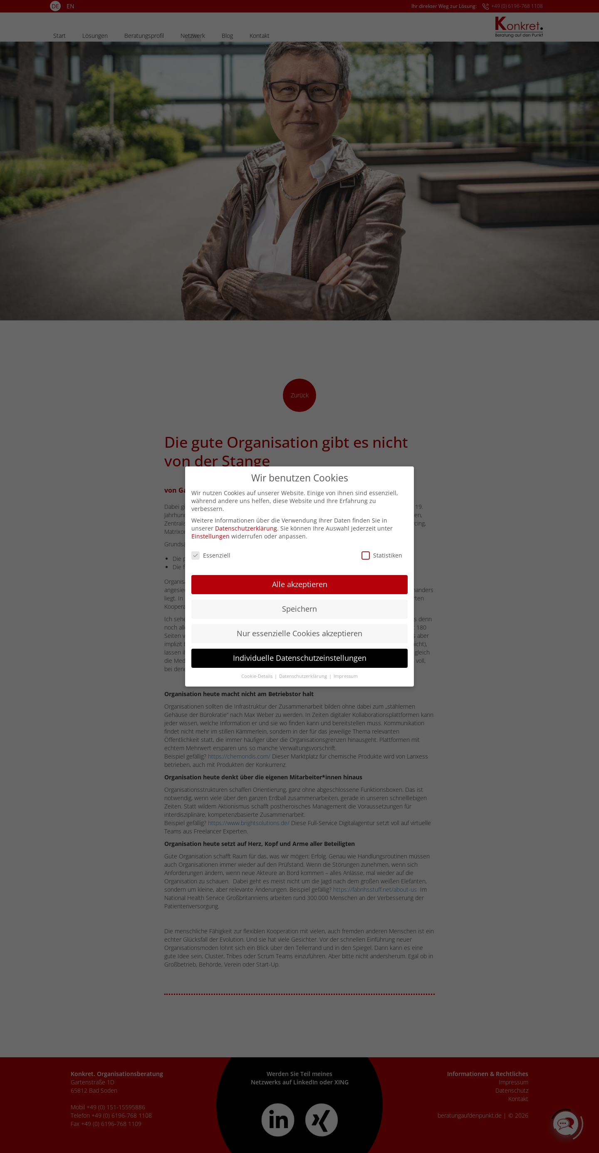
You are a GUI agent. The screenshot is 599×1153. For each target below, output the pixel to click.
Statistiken (381, 552)
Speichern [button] (299, 606)
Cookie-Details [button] (257, 673)
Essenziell (210, 552)
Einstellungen (210, 533)
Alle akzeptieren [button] (299, 581)
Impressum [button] (346, 673)
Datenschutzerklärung (246, 525)
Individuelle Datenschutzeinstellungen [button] (299, 655)
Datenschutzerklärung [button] (303, 673)
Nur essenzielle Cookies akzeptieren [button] (299, 630)
